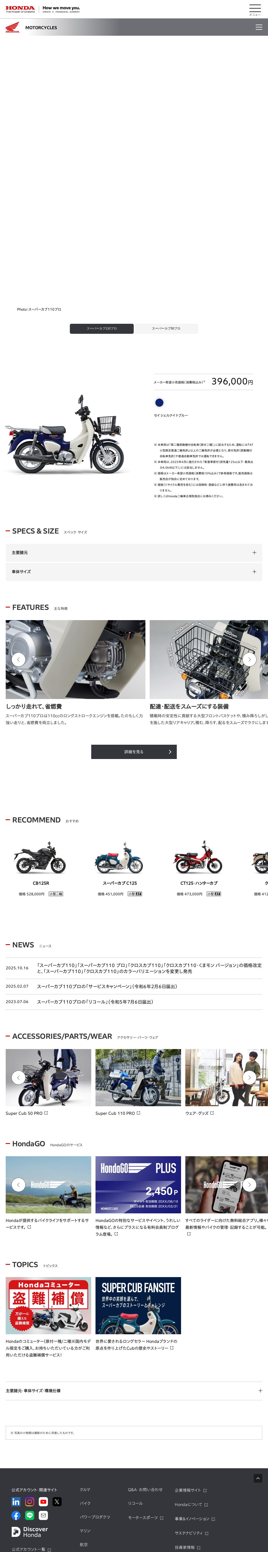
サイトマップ (54, 1525)
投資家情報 (185, 1392)
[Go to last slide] (18, 504)
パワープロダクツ (95, 1361)
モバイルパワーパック (98, 1403)
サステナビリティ (189, 1377)
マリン (85, 1375)
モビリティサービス (96, 1416)
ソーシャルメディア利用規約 (144, 1526)
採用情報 (183, 1420)
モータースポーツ (143, 1362)
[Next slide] (249, 504)
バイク (85, 1348)
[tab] (97, 172)
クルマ (85, 1334)
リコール (135, 1348)
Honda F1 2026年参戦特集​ (127, 1489)
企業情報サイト (188, 1335)
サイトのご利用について (203, 1525)
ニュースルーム (188, 1406)
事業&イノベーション (192, 1363)
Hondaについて (188, 1349)
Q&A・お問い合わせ (145, 1334)
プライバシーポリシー (92, 1525)
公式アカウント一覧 (28, 1394)
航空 (84, 1389)
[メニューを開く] (255, 9)
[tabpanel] (134, 92)
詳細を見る (134, 596)
